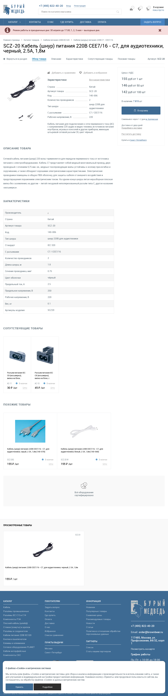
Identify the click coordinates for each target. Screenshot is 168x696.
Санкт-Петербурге (138, 139)
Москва (48, 648)
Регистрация (80, 5)
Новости (90, 623)
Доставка (85, 22)
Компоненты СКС (12, 655)
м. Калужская (152, 119)
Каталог (14, 22)
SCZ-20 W (64, 459)
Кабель (6, 607)
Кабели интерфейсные (14, 651)
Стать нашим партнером (98, 651)
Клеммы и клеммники (14, 643)
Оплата (102, 22)
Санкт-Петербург (53, 652)
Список (89, 647)
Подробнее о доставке (132, 127)
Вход (68, 5)
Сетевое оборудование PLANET (19, 647)
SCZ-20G (10, 459)
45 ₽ (45, 387)
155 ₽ (30, 463)
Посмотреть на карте (144, 648)
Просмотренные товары (17, 525)
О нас (50, 22)
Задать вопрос (152, 22)
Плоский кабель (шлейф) (15, 623)
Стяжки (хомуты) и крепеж (16, 627)
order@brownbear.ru (151, 632)
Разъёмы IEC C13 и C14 (14, 615)
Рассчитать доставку (131, 133)
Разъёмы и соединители (15, 631)
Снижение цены (94, 615)
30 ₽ (17, 387)
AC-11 (9, 383)
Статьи (89, 627)
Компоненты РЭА (12, 619)
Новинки (90, 607)
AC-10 (37, 383)
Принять (19, 687)
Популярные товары (96, 611)
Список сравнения (54, 635)
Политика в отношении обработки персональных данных (103, 632)
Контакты (35, 22)
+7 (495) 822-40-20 (51, 6)
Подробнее (47, 687)
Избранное (50, 631)
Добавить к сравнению (64, 72)
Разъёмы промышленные (16, 611)
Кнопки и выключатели (15, 639)
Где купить (66, 22)
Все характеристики (99, 79)
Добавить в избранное (95, 72)
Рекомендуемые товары (98, 619)
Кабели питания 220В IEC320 (17, 635)
